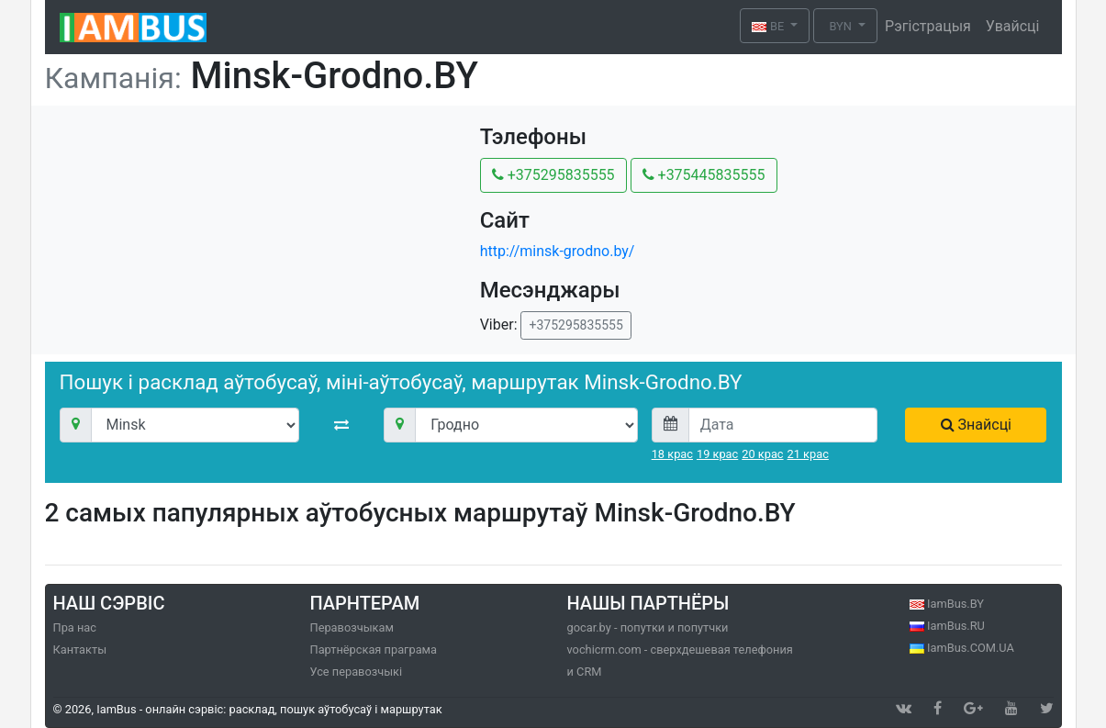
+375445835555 (703, 175)
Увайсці (1013, 26)
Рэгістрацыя (928, 26)
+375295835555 (553, 175)
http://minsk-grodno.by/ (557, 251)
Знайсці (976, 424)
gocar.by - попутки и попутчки (648, 627)
